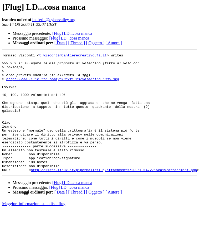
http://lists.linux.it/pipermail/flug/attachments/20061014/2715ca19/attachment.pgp (114, 193)
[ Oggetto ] (95, 43)
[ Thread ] (76, 43)
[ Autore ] (113, 43)
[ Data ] (60, 43)
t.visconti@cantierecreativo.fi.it (72, 56)
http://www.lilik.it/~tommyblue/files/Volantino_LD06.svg (62, 84)
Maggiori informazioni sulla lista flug (33, 227)
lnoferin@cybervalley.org (53, 19)
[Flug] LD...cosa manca (72, 33)
